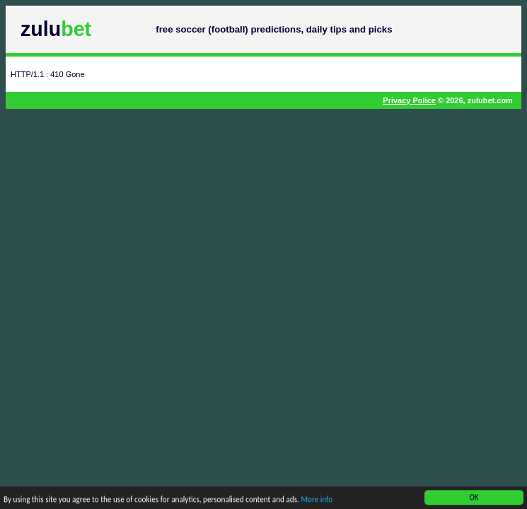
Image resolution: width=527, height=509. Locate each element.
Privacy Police (409, 100)
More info (316, 500)
